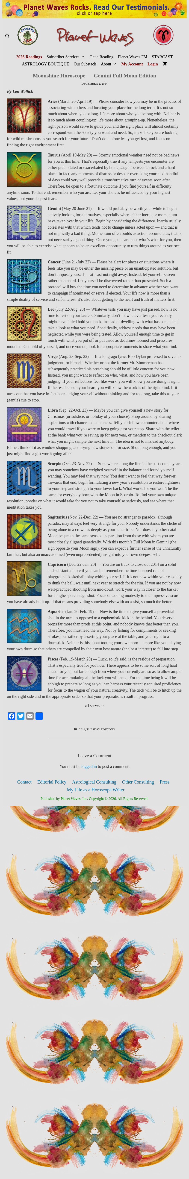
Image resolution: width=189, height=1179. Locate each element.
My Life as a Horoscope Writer (95, 789)
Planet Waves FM (132, 57)
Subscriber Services (67, 57)
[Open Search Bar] (7, 36)
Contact (24, 781)
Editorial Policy (51, 781)
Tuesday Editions (100, 729)
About (110, 64)
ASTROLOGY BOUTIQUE (45, 64)
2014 (82, 729)
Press (164, 781)
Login (153, 64)
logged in (89, 766)
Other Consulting (138, 781)
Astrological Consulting (94, 781)
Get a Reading (101, 57)
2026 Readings (29, 57)
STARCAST (162, 57)
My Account (132, 64)
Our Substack (85, 64)
